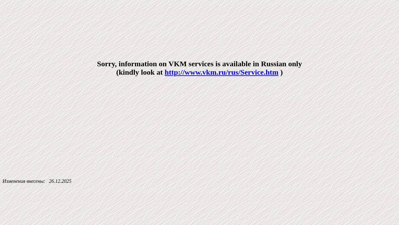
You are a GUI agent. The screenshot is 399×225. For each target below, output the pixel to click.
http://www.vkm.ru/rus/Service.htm (222, 72)
